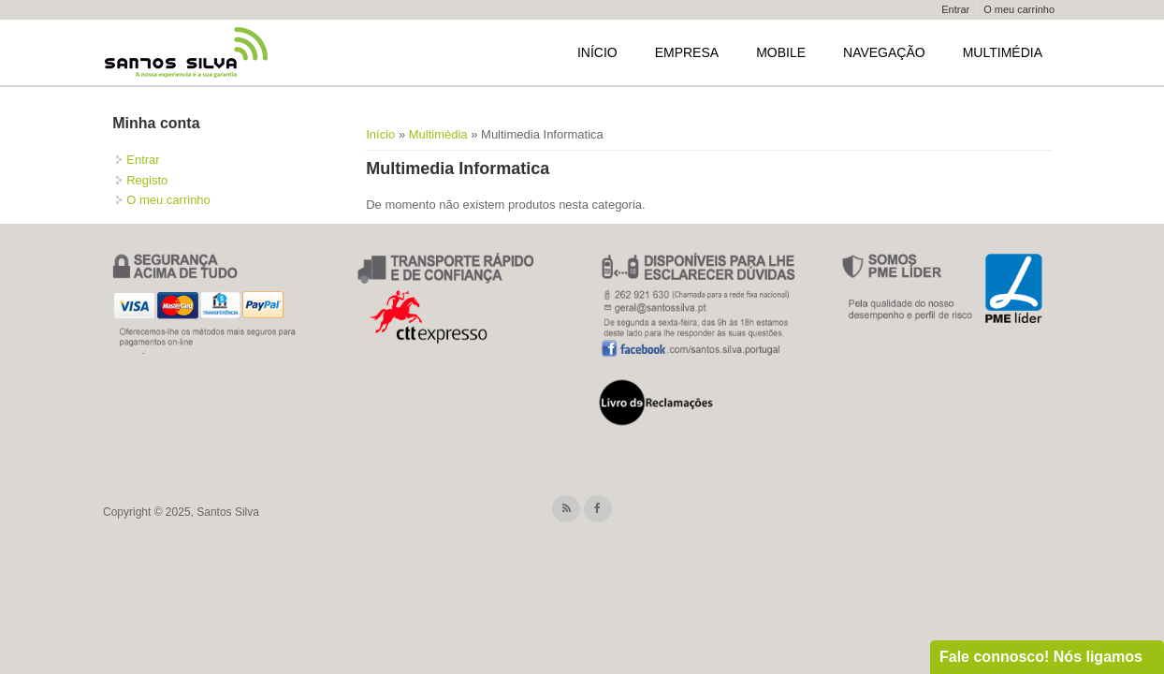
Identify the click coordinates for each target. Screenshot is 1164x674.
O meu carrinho (1019, 9)
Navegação (884, 52)
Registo (146, 180)
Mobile (781, 52)
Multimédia (1002, 52)
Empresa (687, 52)
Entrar (955, 9)
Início (597, 52)
